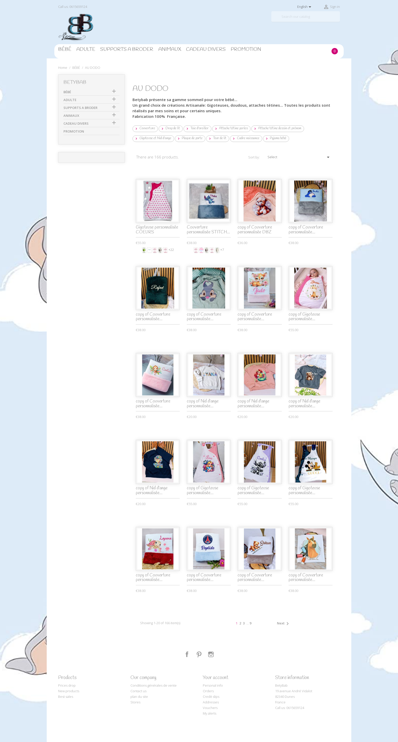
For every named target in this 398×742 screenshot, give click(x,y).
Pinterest (199, 654)
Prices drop (67, 685)
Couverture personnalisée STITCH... (208, 229)
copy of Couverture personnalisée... (306, 229)
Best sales (65, 696)
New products (68, 691)
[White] (217, 250)
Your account (215, 677)
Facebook (187, 654)
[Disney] (212, 250)
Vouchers (210, 707)
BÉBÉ (64, 49)
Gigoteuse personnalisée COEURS (157, 229)
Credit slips (211, 696)
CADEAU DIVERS (206, 49)
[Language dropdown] (305, 7)
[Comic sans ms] (165, 250)
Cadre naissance (245, 138)
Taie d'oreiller (197, 128)
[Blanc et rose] (201, 250)
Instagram (211, 654)
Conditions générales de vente (153, 685)
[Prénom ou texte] (149, 250)
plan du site (139, 696)
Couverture (144, 128)
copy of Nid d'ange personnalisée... (203, 403)
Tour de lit (217, 138)
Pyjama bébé (275, 138)
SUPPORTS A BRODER (126, 49)
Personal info (213, 685)
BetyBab (74, 82)
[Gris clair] (160, 250)
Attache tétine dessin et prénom (277, 128)
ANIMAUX (169, 49)
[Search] (305, 16)
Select (299, 157)
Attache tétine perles (231, 128)
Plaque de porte (190, 138)
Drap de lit (170, 128)
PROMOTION (246, 49)
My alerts (209, 713)
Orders (208, 691)
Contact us (138, 691)
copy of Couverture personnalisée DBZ (255, 229)
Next (284, 624)
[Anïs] (144, 250)
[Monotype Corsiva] (155, 250)
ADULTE (85, 49)
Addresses (211, 702)
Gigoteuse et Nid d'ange (152, 138)
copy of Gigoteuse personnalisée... (304, 317)
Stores (135, 702)
